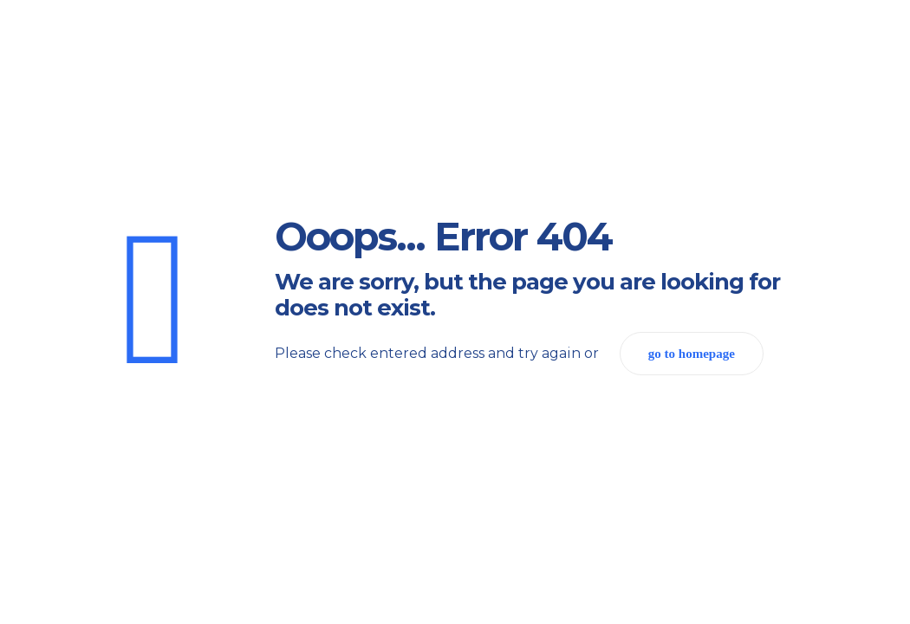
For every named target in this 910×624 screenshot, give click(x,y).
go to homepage (691, 354)
